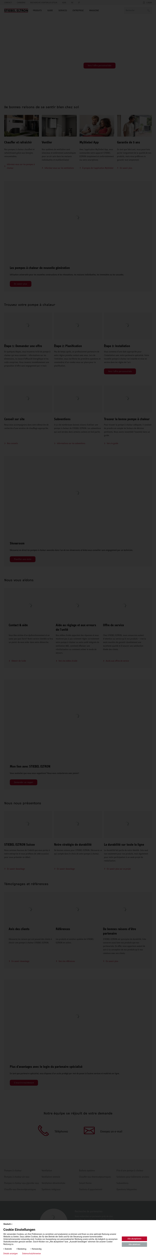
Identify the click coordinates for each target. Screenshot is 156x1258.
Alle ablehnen (134, 1244)
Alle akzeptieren (134, 1239)
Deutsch (8, 1224)
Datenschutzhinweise (31, 1253)
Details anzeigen (10, 1253)
